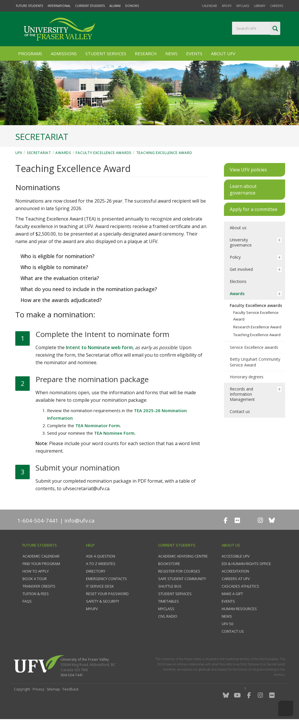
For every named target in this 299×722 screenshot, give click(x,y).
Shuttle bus (170, 586)
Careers (276, 6)
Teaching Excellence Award (164, 152)
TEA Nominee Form (114, 433)
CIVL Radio (167, 616)
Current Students (90, 6)
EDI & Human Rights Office (246, 563)
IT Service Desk (100, 586)
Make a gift (232, 593)
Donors (132, 6)
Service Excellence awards (254, 347)
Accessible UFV (236, 556)
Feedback (71, 689)
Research (146, 53)
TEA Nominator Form (97, 425)
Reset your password (107, 593)
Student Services (105, 53)
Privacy (38, 689)
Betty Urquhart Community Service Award (255, 362)
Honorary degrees (247, 376)
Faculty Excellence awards (104, 152)
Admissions (64, 53)
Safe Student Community (182, 578)
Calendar (209, 6)
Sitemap (53, 689)
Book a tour (35, 578)
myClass (242, 6)
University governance (241, 242)
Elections (238, 281)
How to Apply (36, 571)
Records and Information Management (242, 394)
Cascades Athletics (240, 586)
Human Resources (239, 608)
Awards (63, 152)
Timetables (168, 601)
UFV (18, 152)
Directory (95, 571)
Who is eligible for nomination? (56, 256)
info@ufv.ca (79, 520)
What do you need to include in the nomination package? (88, 289)
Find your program (41, 563)
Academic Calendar (41, 556)
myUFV (226, 6)
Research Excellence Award (257, 326)
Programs (30, 53)
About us (238, 227)
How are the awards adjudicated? (60, 300)
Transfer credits (39, 586)
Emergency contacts (106, 578)
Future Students (29, 6)
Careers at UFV (236, 578)
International (59, 6)
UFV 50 (227, 623)
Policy (235, 257)
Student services (175, 593)
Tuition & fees (36, 593)
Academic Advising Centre (183, 556)
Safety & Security (102, 601)
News (171, 53)
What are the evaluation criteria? (59, 278)
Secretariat (39, 152)
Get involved (241, 269)
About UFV (223, 53)
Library (259, 6)
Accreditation (235, 571)
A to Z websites (100, 563)
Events (194, 53)
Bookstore (169, 563)
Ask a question (100, 556)
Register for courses (179, 571)
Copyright (22, 689)
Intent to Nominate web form (99, 347)
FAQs (27, 601)
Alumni (115, 6)
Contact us (240, 411)
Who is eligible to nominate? (53, 267)
